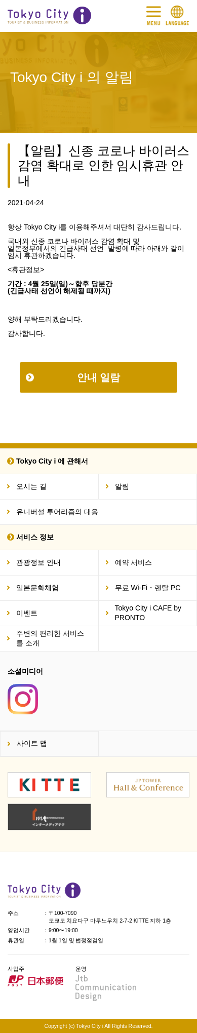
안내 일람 (99, 377)
